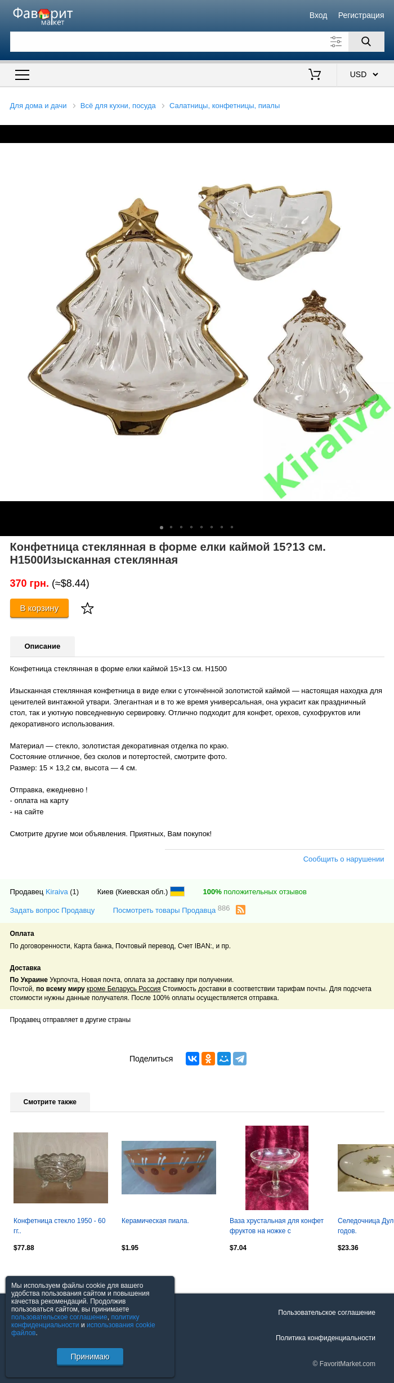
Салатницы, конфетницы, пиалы (224, 105)
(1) (74, 891)
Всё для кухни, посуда (118, 105)
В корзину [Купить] (39, 608)
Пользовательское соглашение (326, 1313)
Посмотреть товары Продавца (171, 909)
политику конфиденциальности (75, 1321)
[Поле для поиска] (197, 42)
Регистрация (361, 15)
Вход (319, 15)
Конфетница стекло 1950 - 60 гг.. (59, 1226)
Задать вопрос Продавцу (52, 910)
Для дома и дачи (38, 105)
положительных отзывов (254, 891)
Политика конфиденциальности (325, 1338)
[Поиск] (366, 42)
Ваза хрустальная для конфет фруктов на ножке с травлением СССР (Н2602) (277, 1227)
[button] (384, 135)
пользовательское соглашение (59, 1317)
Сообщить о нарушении (343, 859)
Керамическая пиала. (155, 1221)
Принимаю (89, 1356)
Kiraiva (57, 891)
